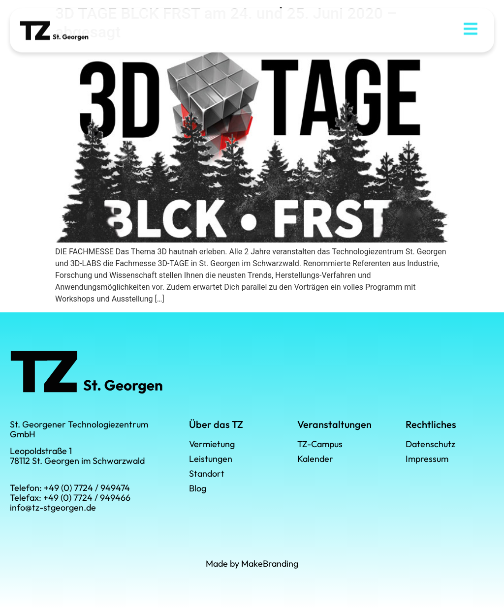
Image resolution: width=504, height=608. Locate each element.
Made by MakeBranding (252, 563)
